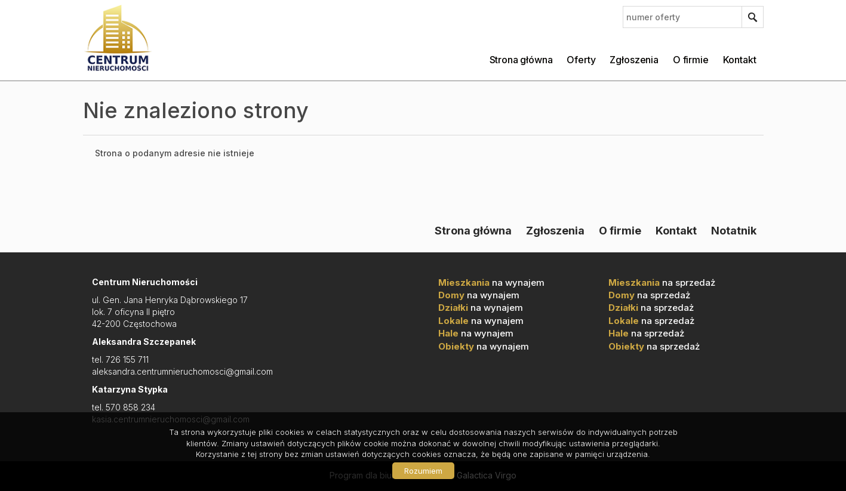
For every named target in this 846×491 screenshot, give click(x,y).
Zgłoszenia (634, 60)
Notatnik (733, 230)
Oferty (581, 60)
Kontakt (739, 60)
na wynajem (491, 282)
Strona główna (521, 60)
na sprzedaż (661, 282)
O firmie (691, 60)
